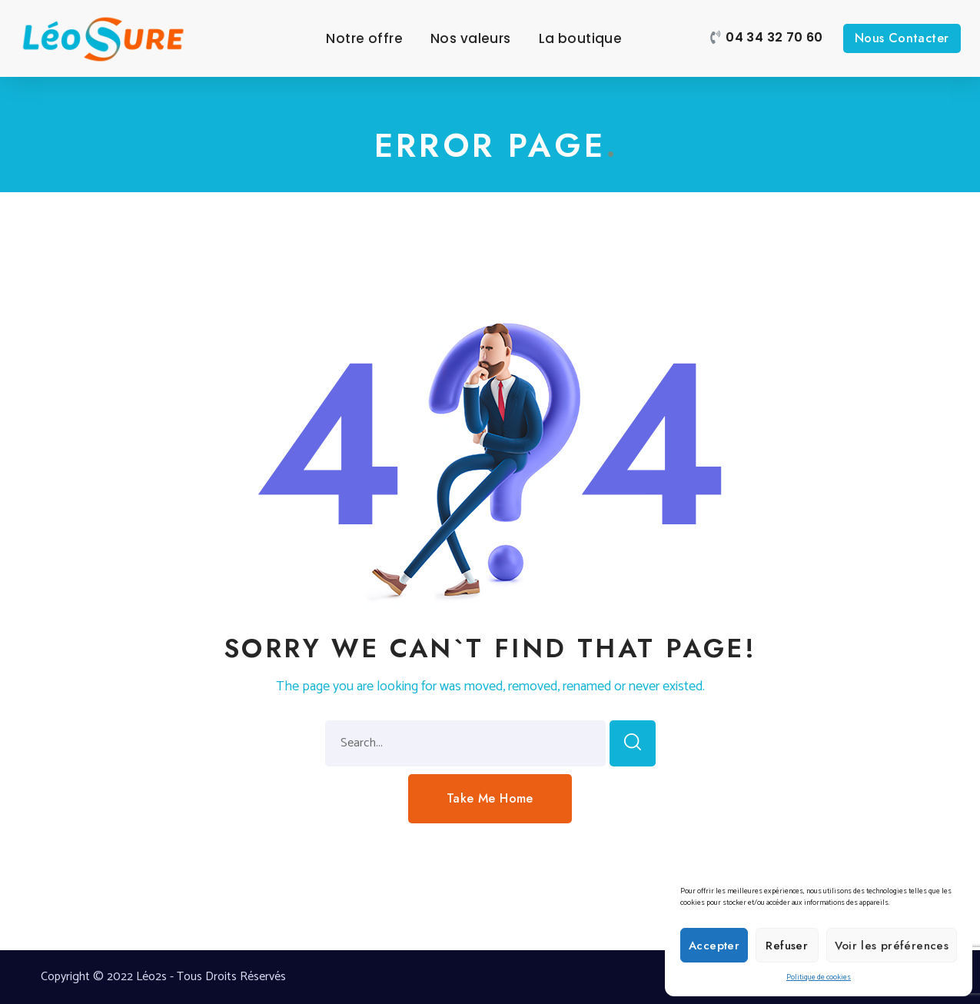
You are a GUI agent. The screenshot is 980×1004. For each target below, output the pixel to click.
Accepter (714, 945)
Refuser (787, 945)
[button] (766, 38)
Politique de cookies (818, 977)
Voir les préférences (892, 945)
